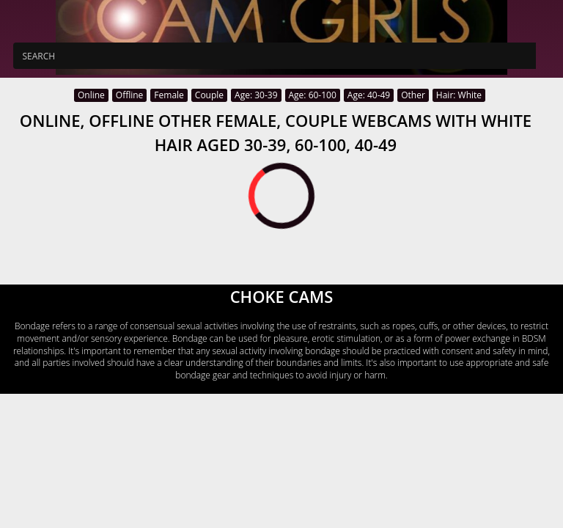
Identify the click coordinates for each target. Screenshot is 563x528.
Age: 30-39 (256, 95)
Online (91, 95)
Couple (209, 95)
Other (413, 95)
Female (168, 95)
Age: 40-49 (368, 95)
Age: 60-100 (312, 95)
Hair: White (459, 95)
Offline (130, 95)
